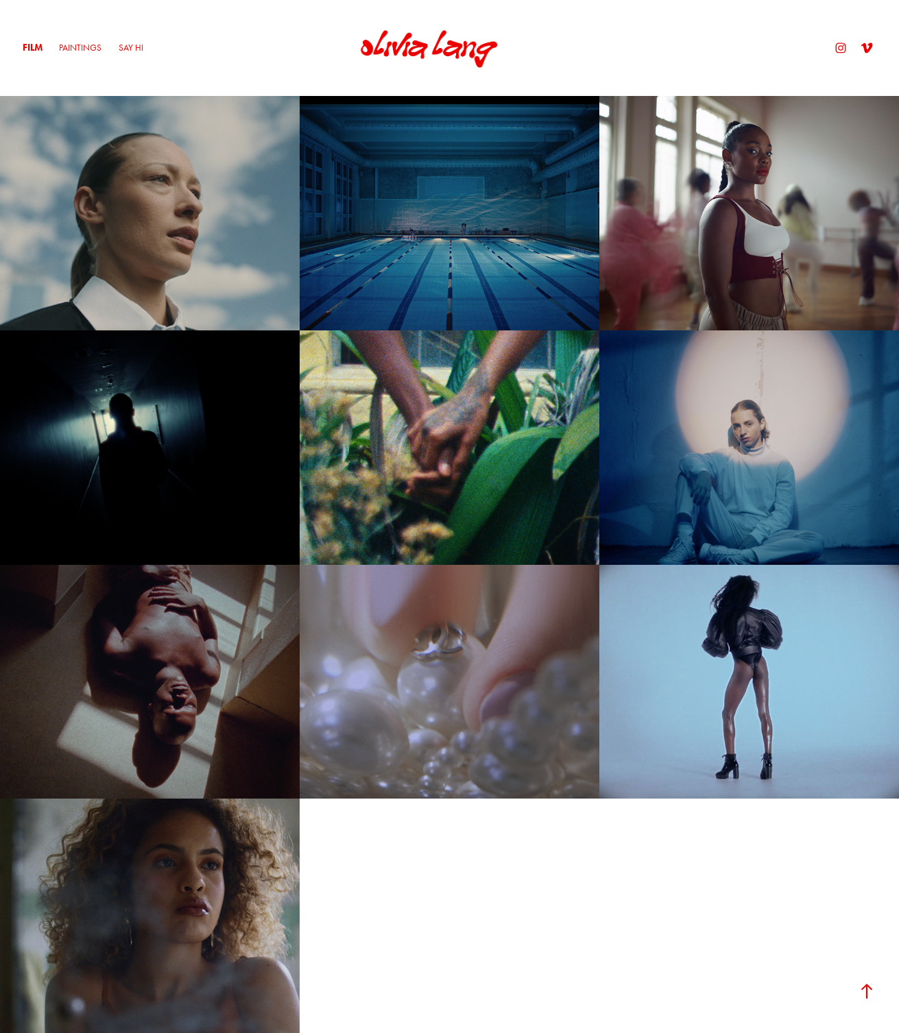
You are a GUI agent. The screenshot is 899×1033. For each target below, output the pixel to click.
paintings (80, 47)
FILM (33, 47)
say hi (131, 47)
